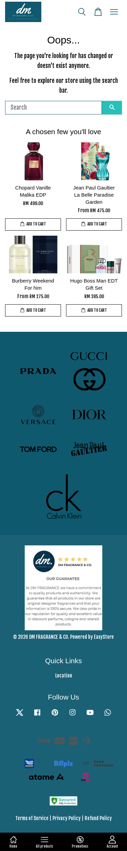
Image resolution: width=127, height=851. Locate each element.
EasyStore (104, 637)
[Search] (53, 107)
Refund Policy (98, 818)
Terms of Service (31, 818)
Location (63, 675)
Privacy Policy (66, 818)
